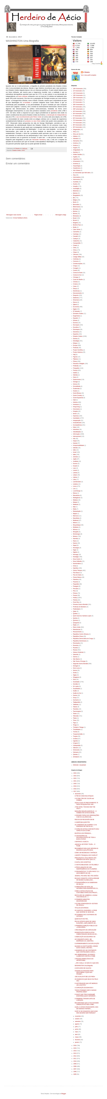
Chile (74, 247)
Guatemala (76, 388)
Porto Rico (76, 602)
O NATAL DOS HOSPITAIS (83, 862)
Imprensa (76, 416)
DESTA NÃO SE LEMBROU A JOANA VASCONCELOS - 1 (86, 896)
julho (76, 1026)
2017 (75, 791)
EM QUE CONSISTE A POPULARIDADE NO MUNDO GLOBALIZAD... (87, 879)
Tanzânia (75, 709)
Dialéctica (76, 297)
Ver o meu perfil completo (88, 75)
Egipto (75, 309)
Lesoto (75, 470)
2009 (75, 1064)
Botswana (76, 216)
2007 (75, 1069)
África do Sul (77, 134)
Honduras (76, 404)
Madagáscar (76, 497)
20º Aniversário (77, 100)
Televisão (76, 716)
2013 (75, 1053)
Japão (75, 459)
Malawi (75, 502)
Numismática (77, 563)
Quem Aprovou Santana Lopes (82, 616)
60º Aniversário (77, 118)
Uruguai (75, 743)
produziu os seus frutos (33, 121)
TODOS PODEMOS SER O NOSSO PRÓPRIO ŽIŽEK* (85, 991)
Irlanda (75, 443)
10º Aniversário (77, 91)
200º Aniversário (78, 97)
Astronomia (76, 179)
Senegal (75, 666)
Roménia (75, 645)
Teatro (75, 713)
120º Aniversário (78, 93)
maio (76, 1032)
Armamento (76, 161)
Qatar (74, 611)
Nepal (74, 545)
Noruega (75, 554)
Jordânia (75, 461)
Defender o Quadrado (79, 765)
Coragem (75, 268)
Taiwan (75, 707)
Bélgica (75, 200)
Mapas (75, 513)
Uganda (75, 741)
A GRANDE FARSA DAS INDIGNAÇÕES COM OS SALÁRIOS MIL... (87, 816)
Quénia (75, 618)
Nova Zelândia (77, 561)
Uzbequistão (76, 745)
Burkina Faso (77, 225)
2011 (75, 1058)
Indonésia (76, 429)
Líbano (75, 475)
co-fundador (26, 102)
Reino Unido (76, 627)
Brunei (75, 220)
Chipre (75, 252)
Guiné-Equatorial (78, 397)
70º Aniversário (77, 120)
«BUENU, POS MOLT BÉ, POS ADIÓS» (87, 876)
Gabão (75, 373)
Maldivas (75, 504)
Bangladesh (76, 195)
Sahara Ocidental (78, 652)
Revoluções (76, 643)
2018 (75, 789)
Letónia (75, 472)
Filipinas (75, 359)
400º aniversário (78, 109)
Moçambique (77, 525)
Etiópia (75, 343)
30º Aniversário (77, 107)
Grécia (75, 384)
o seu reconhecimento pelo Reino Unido (28, 117)
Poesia (75, 595)
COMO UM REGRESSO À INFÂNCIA (86, 852)
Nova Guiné (76, 559)
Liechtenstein (77, 482)
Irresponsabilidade (78, 445)
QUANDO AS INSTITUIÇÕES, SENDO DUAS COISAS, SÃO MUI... (86, 947)
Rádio (74, 625)
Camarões (76, 232)
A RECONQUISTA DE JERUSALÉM (85, 930)
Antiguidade (76, 150)
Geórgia (75, 382)
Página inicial (38, 215)
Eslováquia (76, 329)
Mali (74, 507)
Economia (76, 307)
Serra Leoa (76, 668)
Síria (74, 679)
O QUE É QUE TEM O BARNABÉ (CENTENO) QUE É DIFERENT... (85, 995)
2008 (75, 1066)
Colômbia (76, 259)
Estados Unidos (16, 150)
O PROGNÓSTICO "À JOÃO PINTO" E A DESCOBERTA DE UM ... (87, 872)
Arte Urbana (76, 170)
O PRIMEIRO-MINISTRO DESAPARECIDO (82, 900)
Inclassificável (77, 422)
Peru (74, 591)
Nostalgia (76, 557)
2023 (75, 776)
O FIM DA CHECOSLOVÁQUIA (84, 796)
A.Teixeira (86, 72)
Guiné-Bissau (77, 393)
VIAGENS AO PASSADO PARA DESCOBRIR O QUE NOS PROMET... (84, 972)
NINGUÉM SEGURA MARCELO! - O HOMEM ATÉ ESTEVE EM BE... (86, 812)
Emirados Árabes (78, 313)
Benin (74, 202)
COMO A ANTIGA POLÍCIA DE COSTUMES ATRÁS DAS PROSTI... (86, 891)
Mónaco (75, 529)
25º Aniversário (77, 102)
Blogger (63, 1093)
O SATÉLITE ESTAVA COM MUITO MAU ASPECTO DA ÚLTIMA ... (87, 829)
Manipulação (77, 511)
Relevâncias (76, 629)
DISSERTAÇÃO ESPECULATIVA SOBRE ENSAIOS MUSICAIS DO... (86, 933)
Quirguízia (76, 623)
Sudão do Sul (77, 693)
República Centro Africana (80, 634)
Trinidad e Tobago (78, 727)
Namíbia (75, 538)
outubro (77, 1019)
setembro (78, 1021)
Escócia (75, 322)
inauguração (76, 420)
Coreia (75, 270)
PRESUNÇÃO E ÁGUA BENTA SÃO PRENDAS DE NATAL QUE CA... (85, 858)
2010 (75, 1061)
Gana (74, 377)
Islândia (75, 448)
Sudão (75, 691)
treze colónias (22, 96)
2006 (75, 1071)
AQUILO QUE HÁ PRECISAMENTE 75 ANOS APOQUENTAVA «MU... (86, 803)
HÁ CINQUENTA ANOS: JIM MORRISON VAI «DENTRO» (84, 940)
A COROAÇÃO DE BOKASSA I (84, 987)
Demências (76, 291)
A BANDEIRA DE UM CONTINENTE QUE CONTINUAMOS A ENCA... (85, 951)
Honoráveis (76, 409)
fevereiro (78, 1039)
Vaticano (75, 747)
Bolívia (75, 211)
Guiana (75, 391)
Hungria (75, 411)
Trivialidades (76, 729)
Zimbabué (76, 757)
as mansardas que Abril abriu (81, 172)
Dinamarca (76, 300)
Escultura (76, 327)
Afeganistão (76, 129)
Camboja (75, 234)
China (74, 250)
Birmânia (75, 209)
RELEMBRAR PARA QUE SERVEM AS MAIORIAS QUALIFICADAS (86, 849)
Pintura (75, 593)
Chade (75, 245)
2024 (75, 773)
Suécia (75, 695)
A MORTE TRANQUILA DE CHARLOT (86, 855)
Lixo (74, 488)
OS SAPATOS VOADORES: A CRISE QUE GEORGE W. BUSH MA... (86, 911)
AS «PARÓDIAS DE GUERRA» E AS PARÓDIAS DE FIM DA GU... (86, 825)
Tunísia (75, 732)
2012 (75, 1056)
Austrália (75, 182)
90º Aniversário (77, 127)
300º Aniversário (78, 104)
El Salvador (76, 311)
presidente (54, 111)
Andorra (75, 145)
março (77, 1037)
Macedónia (76, 495)
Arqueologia (76, 166)
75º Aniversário (77, 122)
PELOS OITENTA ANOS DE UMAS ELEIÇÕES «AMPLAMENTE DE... (86, 922)
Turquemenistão (78, 734)
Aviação (75, 186)
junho (77, 1029)
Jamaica (75, 457)
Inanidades (76, 418)
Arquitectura (76, 168)
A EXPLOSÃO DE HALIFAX (83, 968)
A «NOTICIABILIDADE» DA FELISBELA (87, 864)
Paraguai (75, 586)
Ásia (74, 175)
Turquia (75, 736)
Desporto (75, 295)
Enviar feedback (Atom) (20, 218)
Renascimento (77, 632)
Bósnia (75, 213)
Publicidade (76, 609)
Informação (76, 434)
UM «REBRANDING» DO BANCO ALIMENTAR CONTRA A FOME (85, 955)
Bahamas (76, 191)
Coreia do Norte (77, 272)
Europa (75, 345)
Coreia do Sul (77, 275)
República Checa (78, 636)
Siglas (75, 675)
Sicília (75, 672)
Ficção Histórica (77, 352)
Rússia (75, 650)
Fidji (74, 354)
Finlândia (75, 366)
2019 (75, 786)
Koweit (75, 466)
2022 (75, 778)
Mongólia (75, 532)
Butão (74, 227)
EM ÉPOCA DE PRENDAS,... (83, 833)
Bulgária (75, 222)
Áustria (75, 184)
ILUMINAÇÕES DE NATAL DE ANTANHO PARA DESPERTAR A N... (87, 887)
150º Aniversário (78, 95)
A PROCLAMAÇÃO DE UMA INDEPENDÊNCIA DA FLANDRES (86, 868)
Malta (74, 509)
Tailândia (75, 704)
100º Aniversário (78, 88)
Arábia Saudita (77, 154)
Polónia (75, 600)
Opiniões (75, 568)
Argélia (75, 157)
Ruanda (75, 647)
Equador (75, 318)
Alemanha (76, 141)
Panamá (75, 582)
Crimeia (75, 282)
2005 (75, 1074)
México (75, 522)
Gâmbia (75, 375)
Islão (74, 450)
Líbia (74, 479)
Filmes (75, 361)
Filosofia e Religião (78, 363)
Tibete (75, 718)
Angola (75, 147)
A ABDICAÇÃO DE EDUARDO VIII (85, 936)
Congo (75, 266)
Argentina (76, 159)
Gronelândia (76, 386)
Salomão (75, 654)
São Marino (76, 659)
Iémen (75, 413)
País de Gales (77, 575)
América (75, 143)
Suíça (74, 697)
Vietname (76, 752)
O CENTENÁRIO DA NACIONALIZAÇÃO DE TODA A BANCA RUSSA (85, 837)
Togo (74, 722)
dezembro (78, 793)
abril (76, 1034)
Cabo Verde (76, 229)
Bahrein (75, 193)
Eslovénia (76, 332)
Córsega (75, 277)
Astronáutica (76, 177)
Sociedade (76, 682)
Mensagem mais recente (13, 215)
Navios (75, 543)
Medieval (75, 520)
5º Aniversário (77, 116)
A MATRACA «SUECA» (82, 841)
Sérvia (75, 670)
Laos (74, 468)
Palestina (75, 579)
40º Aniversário (77, 111)
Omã (74, 566)
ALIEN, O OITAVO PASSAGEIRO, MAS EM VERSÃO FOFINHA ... (86, 1007)
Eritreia (75, 320)
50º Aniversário (77, 113)
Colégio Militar (77, 257)
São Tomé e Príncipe (79, 661)
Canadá (75, 236)
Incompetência (77, 425)
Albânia (75, 136)
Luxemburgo (76, 491)
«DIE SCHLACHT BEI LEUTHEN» (85, 976)
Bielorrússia (76, 207)
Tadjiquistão (76, 702)
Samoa (75, 657)
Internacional (77, 436)
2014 (75, 1051)
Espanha (75, 334)
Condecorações (77, 263)
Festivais (75, 347)
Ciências (75, 254)
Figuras (75, 357)
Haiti (74, 400)
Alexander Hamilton (38, 139)
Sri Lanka (76, 686)
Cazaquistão (76, 243)
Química (75, 620)
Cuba (74, 286)
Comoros (75, 261)
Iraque (75, 441)
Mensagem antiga (61, 215)
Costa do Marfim (78, 279)
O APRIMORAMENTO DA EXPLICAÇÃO (87, 943)
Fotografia (76, 368)
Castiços (75, 238)
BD (74, 198)
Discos (75, 302)
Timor (74, 720)
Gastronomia (77, 379)
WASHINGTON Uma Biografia (84, 965)
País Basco (76, 572)
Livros (23, 150)
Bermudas (76, 204)
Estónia (75, 338)
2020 (75, 783)
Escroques (76, 325)
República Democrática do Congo (83, 638)
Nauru (75, 541)
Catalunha (76, 241)
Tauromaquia (77, 711)
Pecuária (75, 588)
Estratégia (76, 341)
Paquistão (76, 584)
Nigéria (75, 552)
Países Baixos (77, 577)
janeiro (77, 1042)
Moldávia (75, 527)
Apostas (75, 152)
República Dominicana (79, 641)
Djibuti (75, 304)
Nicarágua (76, 547)
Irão (74, 438)
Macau (75, 493)
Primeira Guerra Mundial (80, 604)
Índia (74, 427)
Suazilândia (76, 688)
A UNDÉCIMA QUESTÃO (82, 822)
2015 (75, 1048)
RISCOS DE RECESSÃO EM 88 (84, 819)
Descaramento (77, 293)
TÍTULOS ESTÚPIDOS (81, 908)
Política (75, 597)
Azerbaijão (76, 188)
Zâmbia (75, 754)
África (74, 132)
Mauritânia (76, 518)
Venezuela (76, 750)
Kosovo (75, 463)
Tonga (75, 725)
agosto (77, 1024)
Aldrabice (76, 138)
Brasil (74, 218)
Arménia (75, 163)
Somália (75, 684)
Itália (74, 454)
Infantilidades (77, 432)
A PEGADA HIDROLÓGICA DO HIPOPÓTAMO (84, 959)
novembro (78, 1016)
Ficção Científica (78, 350)
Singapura (76, 677)
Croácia (75, 284)
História (75, 402)
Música (75, 536)
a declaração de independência (56, 115)
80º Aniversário (77, 125)
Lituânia (75, 484)
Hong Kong (76, 406)
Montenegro (76, 534)
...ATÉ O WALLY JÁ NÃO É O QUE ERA (87, 963)
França (75, 370)
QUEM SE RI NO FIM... (82, 919)
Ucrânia (75, 738)
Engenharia (76, 316)
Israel (74, 452)
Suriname (76, 700)
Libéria (75, 477)
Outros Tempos (77, 570)
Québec (75, 613)
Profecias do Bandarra (79, 607)
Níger (74, 550)
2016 (75, 1045)
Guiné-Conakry (77, 395)
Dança (75, 288)
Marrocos (76, 516)
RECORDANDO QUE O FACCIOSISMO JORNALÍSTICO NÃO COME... (87, 1003)
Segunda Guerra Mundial (80, 663)
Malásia (75, 500)
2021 (75, 781)
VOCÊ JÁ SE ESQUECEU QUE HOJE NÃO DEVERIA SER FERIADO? (86, 1012)
